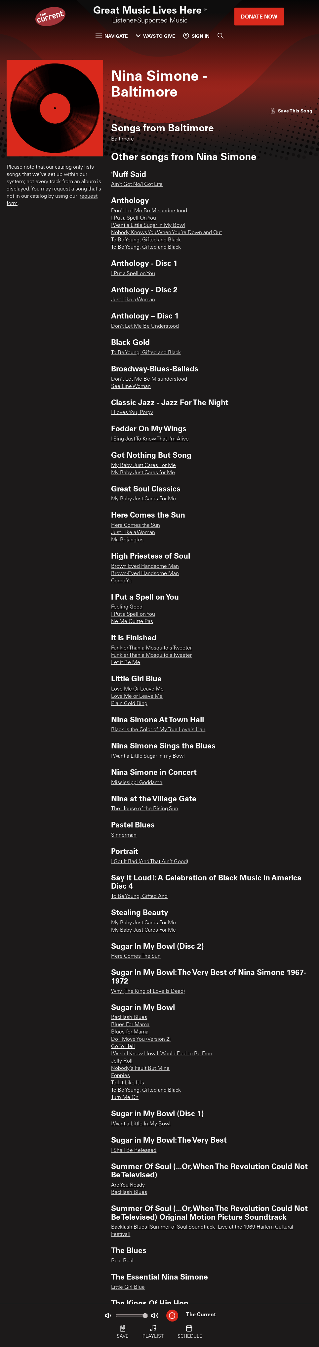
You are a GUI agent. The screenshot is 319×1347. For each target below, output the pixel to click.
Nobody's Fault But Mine (140, 1068)
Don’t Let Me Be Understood (145, 326)
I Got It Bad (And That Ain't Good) (149, 861)
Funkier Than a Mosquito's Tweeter (151, 648)
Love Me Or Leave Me (137, 689)
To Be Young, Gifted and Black (146, 240)
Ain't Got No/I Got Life (137, 184)
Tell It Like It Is (127, 1083)
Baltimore (122, 139)
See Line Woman (131, 386)
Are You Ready (128, 1185)
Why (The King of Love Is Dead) (148, 991)
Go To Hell (123, 1046)
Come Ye (121, 581)
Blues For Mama (130, 1025)
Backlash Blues (129, 1017)
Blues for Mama (129, 1032)
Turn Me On (125, 1097)
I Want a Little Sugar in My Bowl (148, 225)
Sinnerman (124, 835)
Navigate (112, 36)
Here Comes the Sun (135, 525)
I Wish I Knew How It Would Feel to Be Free (161, 1054)
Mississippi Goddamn (136, 782)
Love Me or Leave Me (137, 696)
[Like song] (291, 110)
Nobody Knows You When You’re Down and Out (166, 232)
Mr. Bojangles (127, 540)
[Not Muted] (107, 1315)
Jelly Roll (122, 1061)
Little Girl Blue (128, 1287)
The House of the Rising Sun (144, 809)
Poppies (120, 1075)
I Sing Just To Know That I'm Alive (150, 439)
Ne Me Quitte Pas (132, 621)
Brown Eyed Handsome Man (145, 566)
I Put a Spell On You (133, 218)
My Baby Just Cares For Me (143, 465)
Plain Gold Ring (129, 703)
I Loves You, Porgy (132, 412)
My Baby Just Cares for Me (143, 473)
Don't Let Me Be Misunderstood (149, 211)
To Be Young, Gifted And (139, 896)
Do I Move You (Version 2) (141, 1039)
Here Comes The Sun (136, 956)
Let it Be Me (125, 662)
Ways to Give (155, 36)
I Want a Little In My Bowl (141, 1124)
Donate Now (259, 16)
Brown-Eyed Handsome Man (145, 573)
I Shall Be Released (133, 1150)
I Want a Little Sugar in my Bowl (148, 756)
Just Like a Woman (133, 300)
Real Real (122, 1261)
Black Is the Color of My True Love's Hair (158, 730)
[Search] (220, 35)
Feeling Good (126, 607)
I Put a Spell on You (133, 273)
